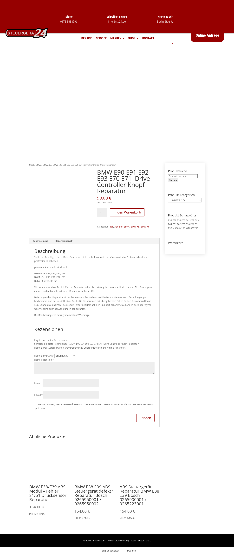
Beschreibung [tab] (40, 240)
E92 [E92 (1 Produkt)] (197, 224)
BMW (38, 164)
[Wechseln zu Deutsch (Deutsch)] (129, 551)
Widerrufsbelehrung (118, 540)
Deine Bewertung (44, 355)
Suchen (173, 180)
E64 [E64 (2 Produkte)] (170, 224)
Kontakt (148, 38)
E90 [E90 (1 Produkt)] (188, 224)
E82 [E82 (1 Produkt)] (179, 224)
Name (38, 383)
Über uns (86, 38)
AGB (133, 540)
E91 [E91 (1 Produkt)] (192, 224)
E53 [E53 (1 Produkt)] (179, 220)
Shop (131, 38)
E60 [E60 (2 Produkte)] (183, 220)
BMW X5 (135, 226)
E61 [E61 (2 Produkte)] (188, 220)
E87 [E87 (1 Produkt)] (183, 224)
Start (31, 164)
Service (101, 38)
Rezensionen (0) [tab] (64, 240)
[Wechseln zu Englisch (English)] (109, 551)
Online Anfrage (207, 35)
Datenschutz (144, 540)
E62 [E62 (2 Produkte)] (192, 220)
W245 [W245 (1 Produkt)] (195, 228)
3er (116, 226)
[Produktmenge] (102, 212)
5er (121, 226)
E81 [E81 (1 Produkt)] (174, 224)
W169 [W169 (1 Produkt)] (189, 228)
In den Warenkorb (127, 212)
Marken (115, 38)
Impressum (99, 540)
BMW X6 (47, 164)
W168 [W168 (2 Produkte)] (182, 228)
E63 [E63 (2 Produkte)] (197, 220)
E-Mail (38, 394)
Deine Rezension (44, 359)
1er (111, 226)
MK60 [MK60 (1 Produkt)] (176, 228)
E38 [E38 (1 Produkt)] (170, 220)
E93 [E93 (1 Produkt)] (170, 228)
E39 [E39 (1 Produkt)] (174, 220)
